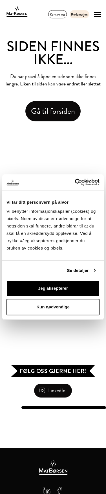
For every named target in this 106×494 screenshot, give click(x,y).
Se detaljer (78, 270)
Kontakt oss (57, 14)
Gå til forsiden (53, 111)
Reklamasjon (79, 14)
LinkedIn (56, 390)
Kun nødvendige (53, 306)
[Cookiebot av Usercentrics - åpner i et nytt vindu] (76, 182)
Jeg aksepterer (53, 288)
